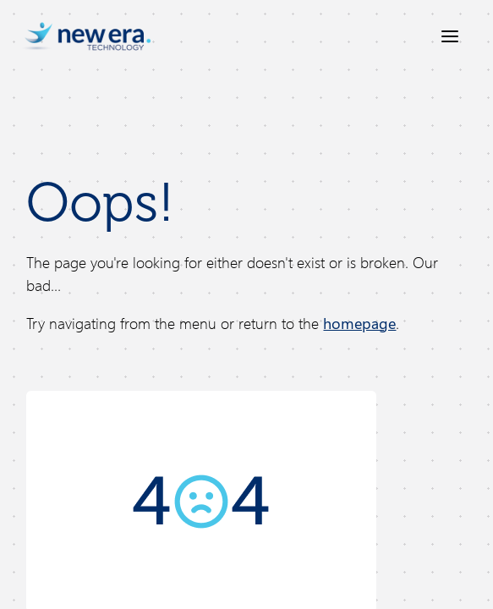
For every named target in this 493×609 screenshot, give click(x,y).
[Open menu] (450, 36)
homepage (359, 323)
